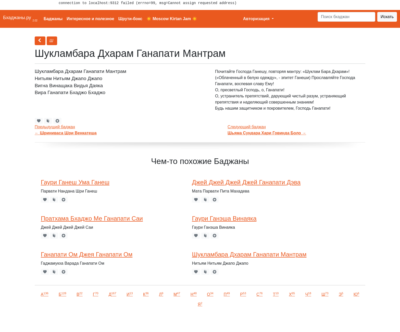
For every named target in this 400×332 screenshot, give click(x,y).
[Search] (346, 17)
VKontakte (62, 321)
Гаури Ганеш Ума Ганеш (75, 182)
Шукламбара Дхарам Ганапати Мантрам (249, 254)
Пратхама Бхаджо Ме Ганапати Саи (92, 218)
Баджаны (53, 19)
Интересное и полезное (90, 19)
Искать (387, 17)
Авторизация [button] (257, 19)
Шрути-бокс (130, 19)
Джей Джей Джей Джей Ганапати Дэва (246, 182)
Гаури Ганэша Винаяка (224, 218)
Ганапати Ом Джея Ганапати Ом (86, 254)
